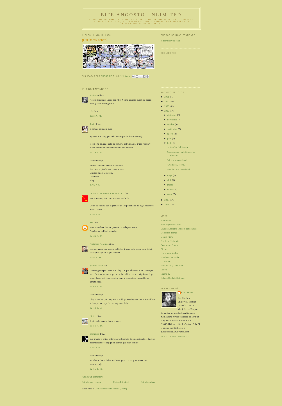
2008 (167, 110)
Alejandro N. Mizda (99, 243)
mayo (170, 175)
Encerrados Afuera (169, 245)
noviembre (172, 119)
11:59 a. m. (96, 325)
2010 (167, 101)
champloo (94, 333)
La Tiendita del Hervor (177, 147)
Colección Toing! (169, 232)
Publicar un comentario (92, 376)
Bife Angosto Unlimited (141, 14)
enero (170, 194)
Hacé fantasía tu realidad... (179, 169)
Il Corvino (165, 261)
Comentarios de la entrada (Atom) (111, 388)
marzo (170, 184)
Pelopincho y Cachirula (172, 265)
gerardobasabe (96, 265)
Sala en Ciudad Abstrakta (173, 278)
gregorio (94, 95)
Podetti (164, 269)
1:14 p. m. (95, 347)
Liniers (93, 316)
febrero (171, 189)
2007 (167, 199)
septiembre (172, 129)
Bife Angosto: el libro (171, 224)
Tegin (92, 124)
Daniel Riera (167, 236)
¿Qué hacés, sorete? (176, 164)
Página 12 (165, 273)
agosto (170, 133)
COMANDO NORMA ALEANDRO (107, 193)
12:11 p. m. (96, 307)
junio (170, 143)
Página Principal (121, 382)
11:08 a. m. (96, 286)
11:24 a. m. (96, 152)
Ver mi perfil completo (175, 337)
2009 (167, 106)
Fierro (164, 249)
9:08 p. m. (95, 214)
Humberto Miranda (170, 257)
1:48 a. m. (96, 257)
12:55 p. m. (96, 368)
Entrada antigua (148, 382)
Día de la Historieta (170, 241)
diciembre (172, 115)
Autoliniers (166, 220)
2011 (167, 96)
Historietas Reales (169, 253)
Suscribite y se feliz (170, 40)
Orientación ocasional (177, 160)
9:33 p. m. (95, 185)
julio (169, 138)
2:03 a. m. (96, 115)
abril (169, 180)
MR (91, 222)
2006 (167, 204)
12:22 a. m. (96, 235)
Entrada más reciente (91, 382)
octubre (171, 124)
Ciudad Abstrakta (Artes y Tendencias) (179, 228)
